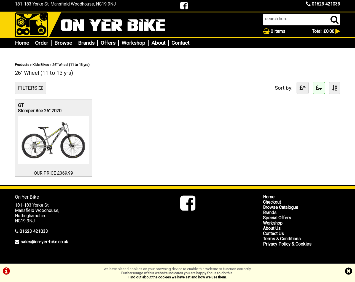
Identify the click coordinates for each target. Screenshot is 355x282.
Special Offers (277, 217)
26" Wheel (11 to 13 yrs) (71, 65)
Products (22, 65)
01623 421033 (323, 4)
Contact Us (273, 233)
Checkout (272, 202)
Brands (86, 43)
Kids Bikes (41, 65)
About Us (272, 228)
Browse (63, 43)
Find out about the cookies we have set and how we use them (177, 277)
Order (41, 43)
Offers (108, 43)
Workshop (133, 43)
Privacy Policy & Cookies (287, 244)
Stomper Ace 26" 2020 (39, 110)
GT (45, 105)
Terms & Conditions (282, 238)
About (158, 43)
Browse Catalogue (280, 207)
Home (22, 43)
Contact (180, 43)
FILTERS (30, 88)
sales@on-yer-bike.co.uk (44, 241)
